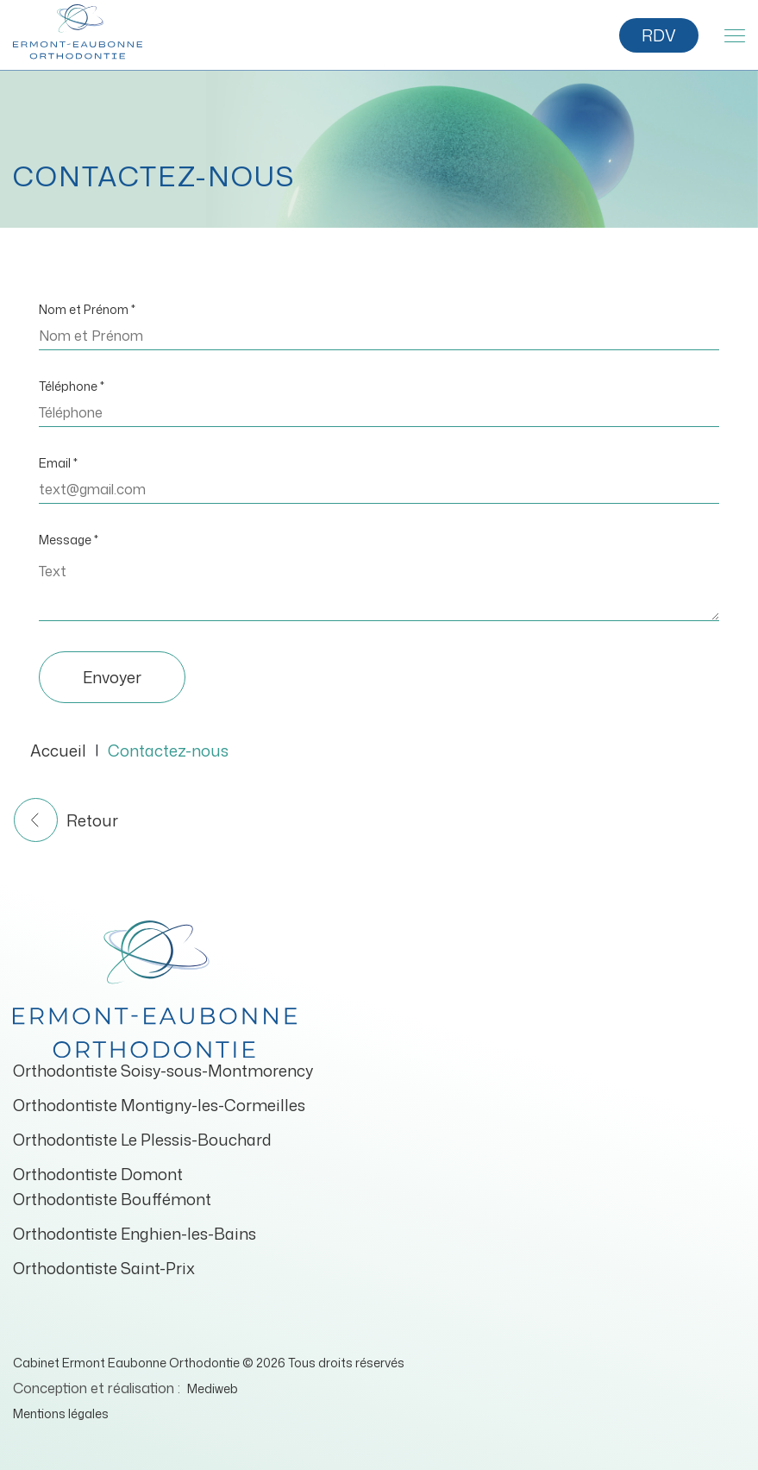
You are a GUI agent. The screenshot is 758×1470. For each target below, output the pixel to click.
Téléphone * (71, 386)
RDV (659, 35)
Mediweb (212, 1388)
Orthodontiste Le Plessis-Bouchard (142, 1139)
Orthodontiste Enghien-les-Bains (134, 1233)
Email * (58, 462)
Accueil (58, 750)
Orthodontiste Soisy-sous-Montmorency (163, 1070)
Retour (66, 820)
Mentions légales (61, 1413)
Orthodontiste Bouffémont (112, 1199)
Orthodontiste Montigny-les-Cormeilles (159, 1105)
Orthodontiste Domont (98, 1174)
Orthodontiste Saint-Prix (104, 1268)
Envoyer (112, 677)
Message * (68, 539)
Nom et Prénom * (87, 309)
